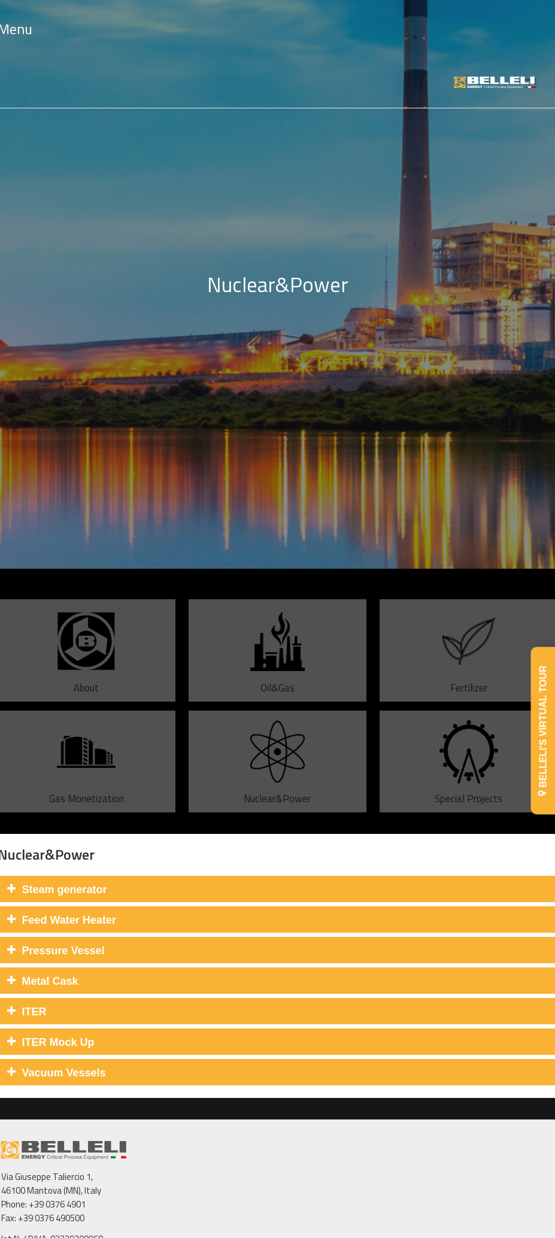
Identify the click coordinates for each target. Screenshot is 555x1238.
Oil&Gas (277, 671)
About (86, 671)
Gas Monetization (86, 782)
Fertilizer (468, 671)
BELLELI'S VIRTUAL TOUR (543, 731)
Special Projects (468, 782)
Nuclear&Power (277, 782)
